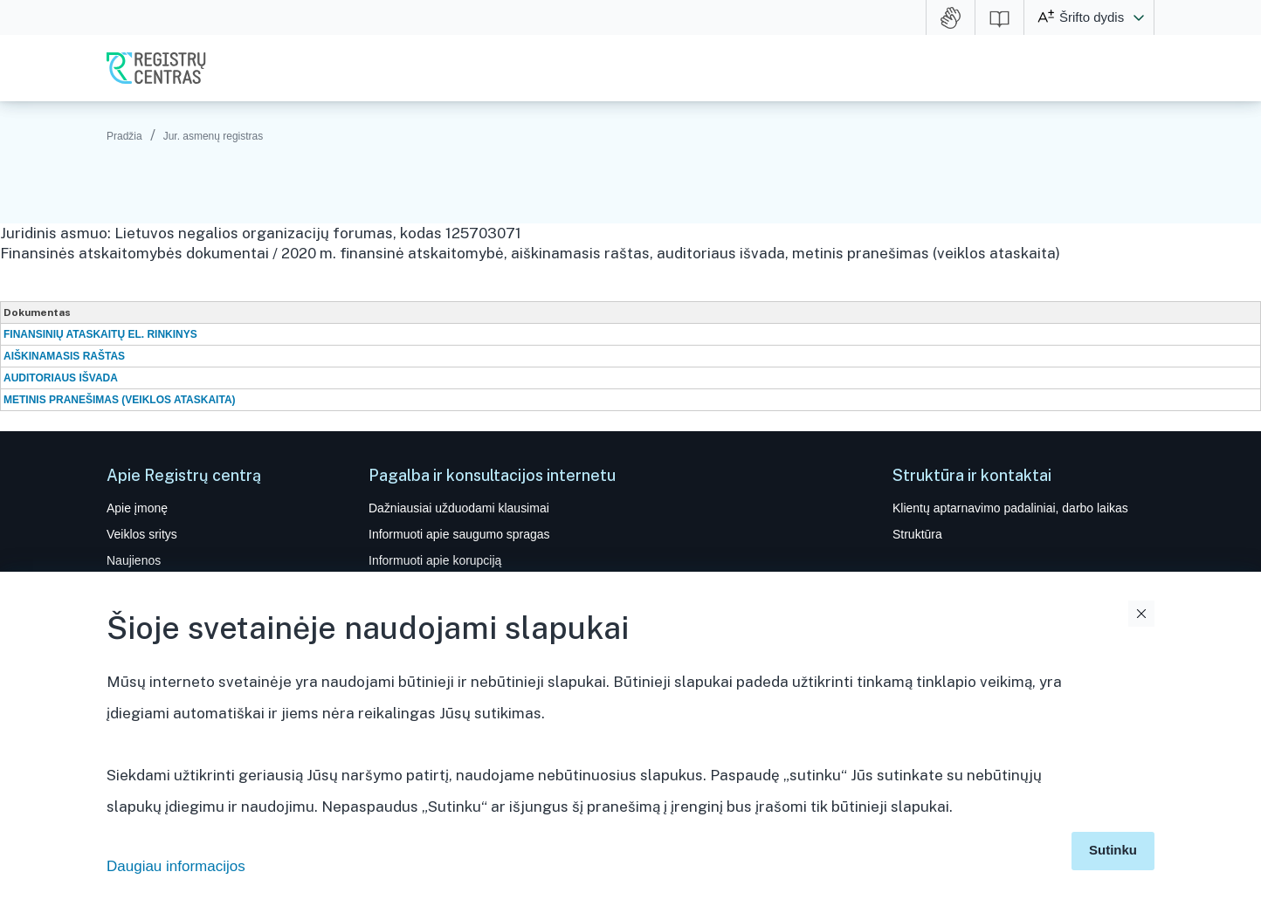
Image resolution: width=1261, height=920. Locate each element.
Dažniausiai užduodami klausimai (459, 508)
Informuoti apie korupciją (435, 560)
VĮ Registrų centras (156, 68)
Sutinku (1113, 849)
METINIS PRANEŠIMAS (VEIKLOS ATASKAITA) (119, 400)
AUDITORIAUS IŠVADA (60, 378)
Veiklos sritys (142, 534)
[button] (1139, 17)
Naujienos (134, 560)
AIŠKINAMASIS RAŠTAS (64, 356)
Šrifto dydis (1091, 17)
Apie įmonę (137, 508)
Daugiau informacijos (176, 866)
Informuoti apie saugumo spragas (459, 534)
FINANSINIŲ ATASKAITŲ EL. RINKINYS (100, 334)
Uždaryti (1141, 614)
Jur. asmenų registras (213, 136)
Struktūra (917, 534)
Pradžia (124, 136)
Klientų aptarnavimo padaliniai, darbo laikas (1010, 508)
